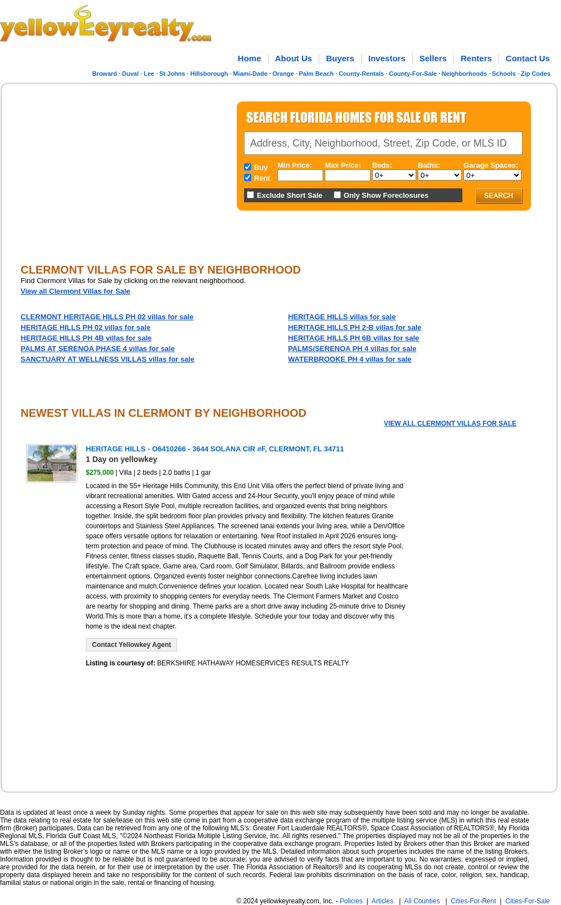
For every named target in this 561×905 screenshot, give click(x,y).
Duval (130, 73)
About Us (294, 58)
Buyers (340, 58)
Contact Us (528, 58)
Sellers (433, 58)
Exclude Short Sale (290, 195)
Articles (382, 901)
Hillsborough (209, 73)
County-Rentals (361, 73)
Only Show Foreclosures (386, 195)
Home (249, 58)
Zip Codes (535, 73)
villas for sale (107, 317)
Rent (262, 178)
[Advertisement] (113, 169)
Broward (104, 73)
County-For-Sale (413, 73)
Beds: (382, 165)
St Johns (172, 73)
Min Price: (294, 165)
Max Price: (343, 165)
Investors (387, 58)
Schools (504, 73)
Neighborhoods (464, 73)
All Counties (422, 901)
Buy (261, 167)
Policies (351, 901)
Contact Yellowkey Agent (131, 645)
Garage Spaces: (491, 165)
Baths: (429, 165)
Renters (476, 58)
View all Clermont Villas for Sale (75, 291)
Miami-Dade (250, 73)
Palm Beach (316, 73)
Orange (283, 73)
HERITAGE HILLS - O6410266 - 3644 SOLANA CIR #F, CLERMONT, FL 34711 (215, 449)
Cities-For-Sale (527, 901)
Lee (149, 73)
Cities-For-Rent (473, 901)
